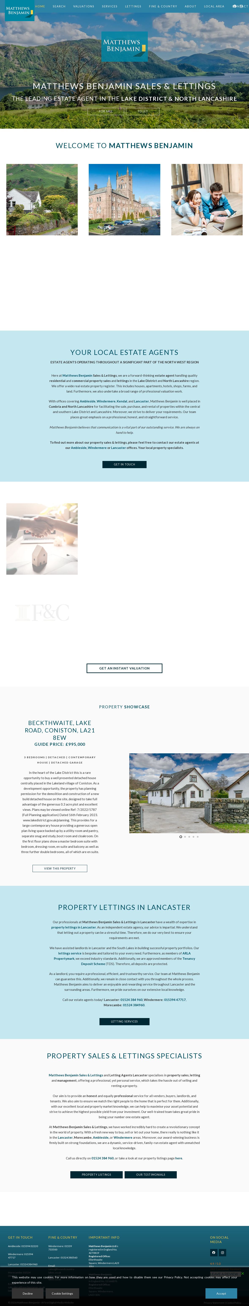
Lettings (133, 1252)
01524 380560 (69, 1257)
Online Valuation (138, 1259)
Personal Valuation (139, 1263)
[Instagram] (222, 1252)
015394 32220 (29, 1246)
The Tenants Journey (181, 1246)
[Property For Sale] (42, 204)
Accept (221, 1293)
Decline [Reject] (28, 1293)
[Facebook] (214, 1252)
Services (134, 1266)
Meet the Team (178, 1266)
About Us (175, 1259)
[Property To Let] (124, 209)
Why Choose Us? (179, 1263)
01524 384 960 (28, 1264)
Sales (132, 1249)
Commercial (136, 1256)
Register (174, 1256)
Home (132, 1246)
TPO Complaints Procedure (179, 1251)
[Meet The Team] (42, 540)
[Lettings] (124, 545)
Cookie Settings (62, 1293)
